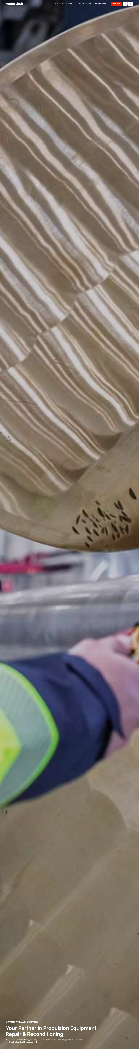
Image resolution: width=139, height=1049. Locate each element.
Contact (116, 4)
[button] (65, 4)
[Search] (125, 4)
